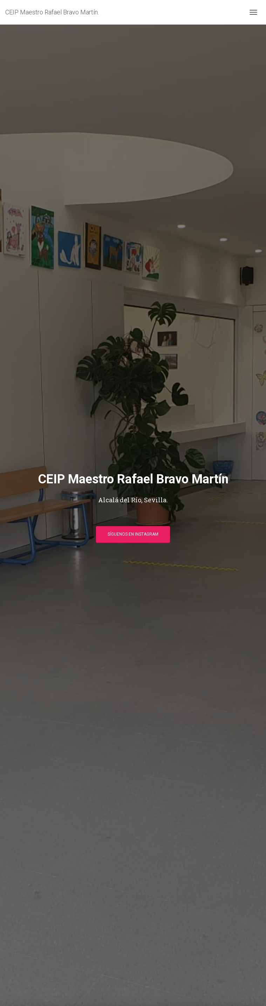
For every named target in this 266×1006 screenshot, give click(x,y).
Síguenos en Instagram (133, 534)
